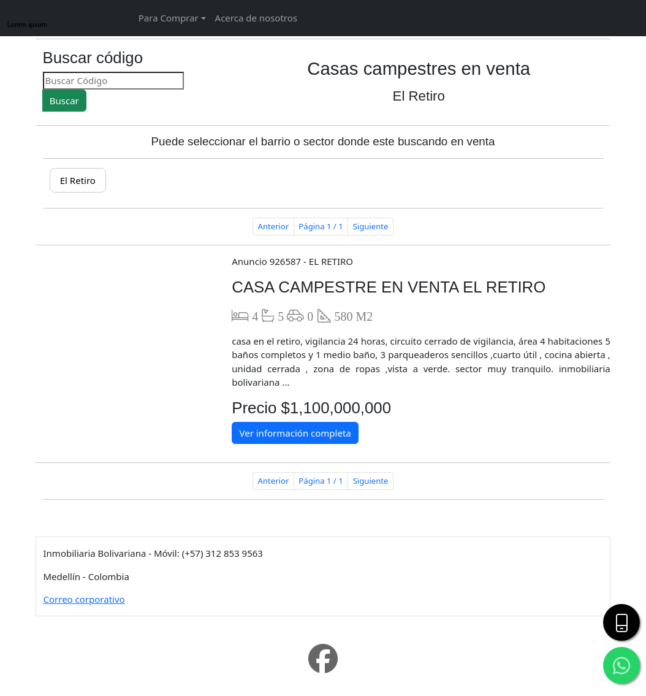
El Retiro (78, 180)
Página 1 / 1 (320, 226)
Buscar (64, 100)
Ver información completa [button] (295, 433)
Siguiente (371, 226)
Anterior (273, 226)
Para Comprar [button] (169, 18)
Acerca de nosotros (256, 18)
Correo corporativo (84, 599)
